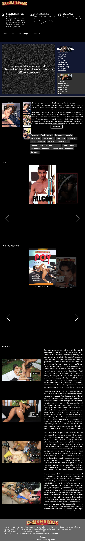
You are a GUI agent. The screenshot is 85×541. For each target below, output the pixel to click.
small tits (51, 142)
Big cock (58, 135)
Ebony (65, 145)
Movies (13, 34)
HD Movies (35, 138)
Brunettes (72, 138)
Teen (33, 142)
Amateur (34, 135)
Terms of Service (36, 540)
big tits (73, 145)
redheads (69, 149)
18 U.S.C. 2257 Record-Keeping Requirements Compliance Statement (31, 533)
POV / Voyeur (63, 142)
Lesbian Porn (57, 149)
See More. (57, 126)
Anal (43, 135)
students (68, 135)
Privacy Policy (49, 540)
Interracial (61, 138)
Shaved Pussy (37, 145)
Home (5, 34)
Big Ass (48, 145)
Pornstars (35, 149)
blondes (45, 149)
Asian (49, 135)
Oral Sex (41, 142)
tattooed (34, 152)
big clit (57, 145)
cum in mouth (48, 138)
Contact (42, 537)
